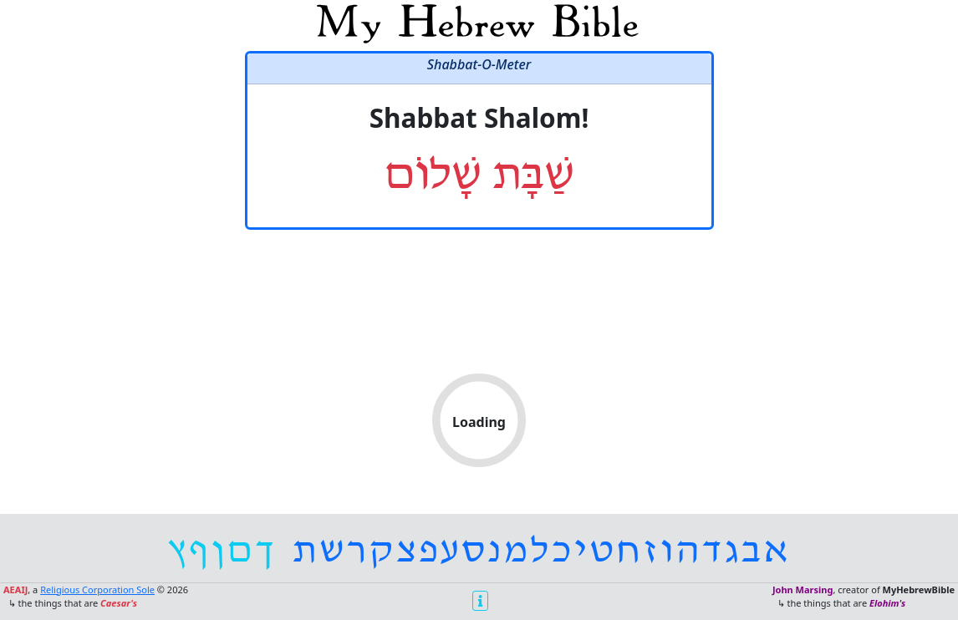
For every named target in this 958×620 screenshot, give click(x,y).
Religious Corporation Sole (97, 589)
